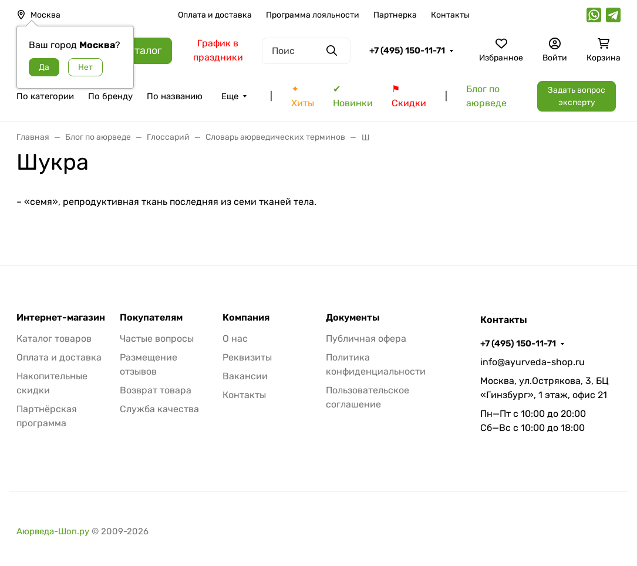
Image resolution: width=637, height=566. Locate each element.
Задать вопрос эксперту (576, 96)
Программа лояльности (312, 15)
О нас (235, 338)
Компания (246, 317)
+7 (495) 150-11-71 (407, 50)
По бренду (110, 96)
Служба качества (159, 409)
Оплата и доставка (215, 15)
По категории (45, 96)
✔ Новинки (353, 96)
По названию (175, 96)
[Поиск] (306, 51)
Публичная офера (366, 338)
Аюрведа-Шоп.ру (52, 531)
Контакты (450, 15)
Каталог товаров (54, 338)
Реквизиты (247, 357)
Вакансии (245, 376)
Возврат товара (155, 390)
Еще (229, 96)
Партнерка (395, 15)
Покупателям (151, 317)
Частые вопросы (157, 338)
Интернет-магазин (60, 317)
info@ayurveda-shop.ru (532, 362)
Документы (353, 317)
